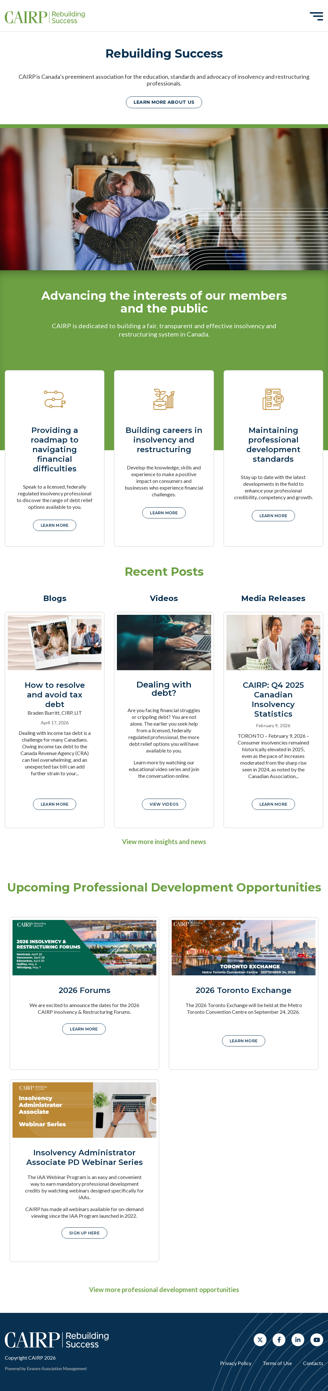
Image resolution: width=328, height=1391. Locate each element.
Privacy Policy (235, 1363)
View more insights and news (164, 841)
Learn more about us (164, 102)
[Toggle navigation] (316, 16)
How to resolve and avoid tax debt (55, 694)
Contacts (313, 1363)
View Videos (164, 804)
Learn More (55, 804)
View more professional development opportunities (164, 1289)
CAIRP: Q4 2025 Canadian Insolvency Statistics (273, 699)
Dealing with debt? (164, 688)
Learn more (55, 525)
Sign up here (84, 1233)
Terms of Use (277, 1363)
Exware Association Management (57, 1368)
